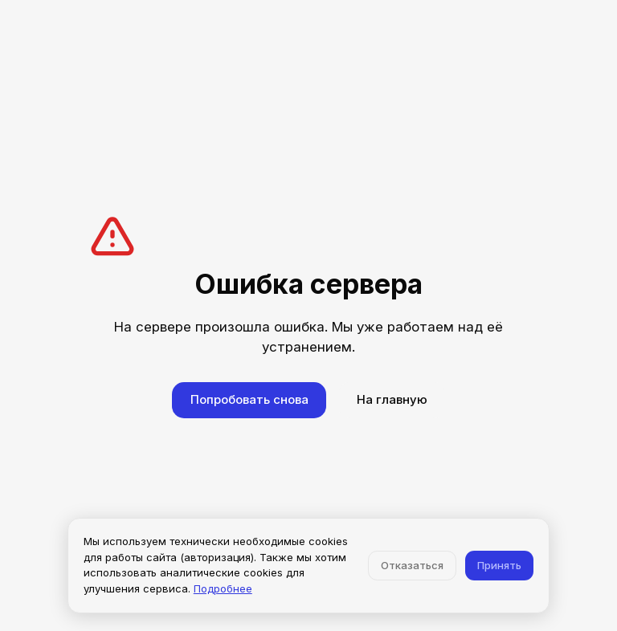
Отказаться (412, 565)
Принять (499, 565)
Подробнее (223, 588)
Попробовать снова (249, 399)
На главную (392, 399)
